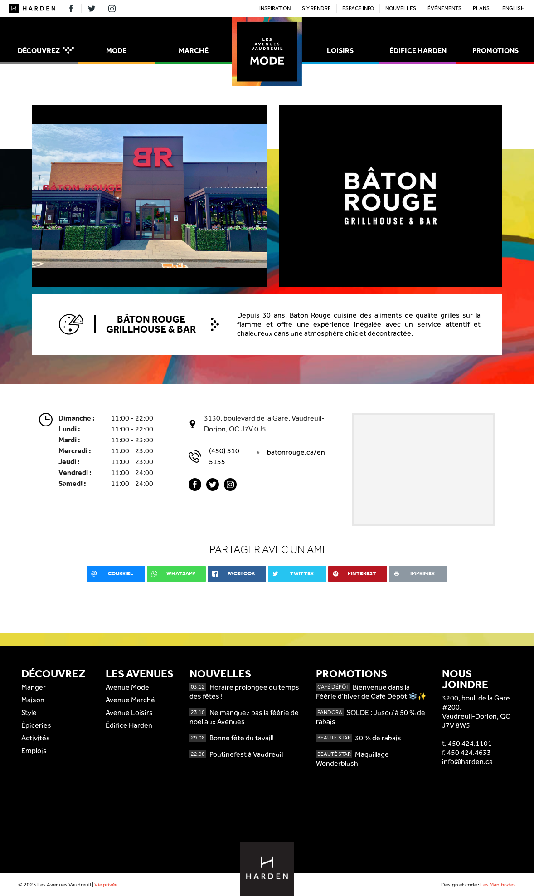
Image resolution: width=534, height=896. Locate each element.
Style (29, 712)
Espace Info (358, 8)
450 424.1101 (470, 743)
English (513, 8)
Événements (444, 8)
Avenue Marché (130, 699)
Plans (481, 8)
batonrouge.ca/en (296, 452)
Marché (194, 50)
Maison (32, 699)
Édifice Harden (418, 50)
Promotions (495, 50)
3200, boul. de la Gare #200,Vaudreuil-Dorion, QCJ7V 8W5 (476, 712)
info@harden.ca (467, 761)
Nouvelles (400, 8)
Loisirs (340, 50)
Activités (35, 738)
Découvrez (46, 50)
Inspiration (275, 8)
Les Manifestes (498, 884)
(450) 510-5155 (226, 456)
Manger (33, 687)
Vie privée (105, 884)
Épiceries (36, 725)
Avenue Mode (127, 687)
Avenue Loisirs (129, 712)
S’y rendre (316, 8)
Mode (116, 50)
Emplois (34, 750)
